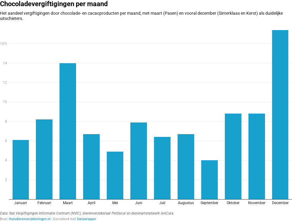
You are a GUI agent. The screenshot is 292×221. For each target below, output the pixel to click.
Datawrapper (86, 219)
